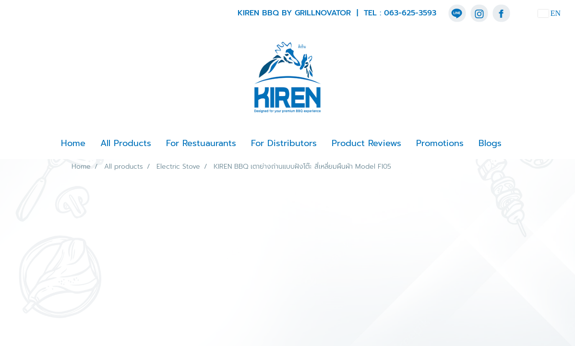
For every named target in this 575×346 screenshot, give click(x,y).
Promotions (440, 143)
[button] (517, 144)
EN (549, 13)
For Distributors (284, 143)
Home (73, 143)
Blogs (490, 143)
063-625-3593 (410, 13)
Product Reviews (366, 143)
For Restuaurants (201, 143)
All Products (125, 143)
